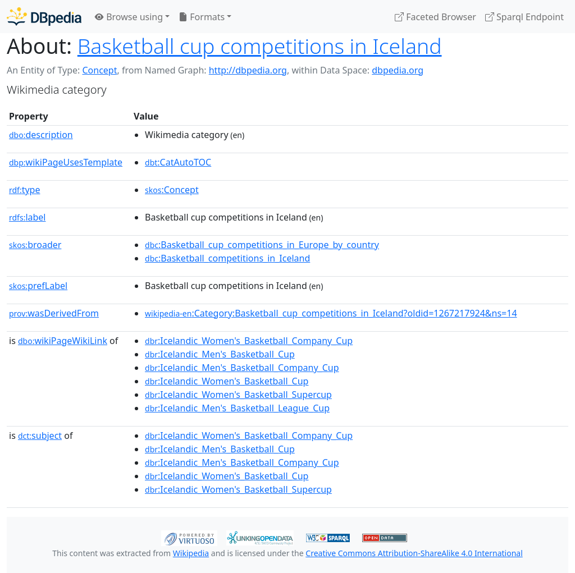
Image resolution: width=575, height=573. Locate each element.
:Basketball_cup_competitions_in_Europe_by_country (262, 245)
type (24, 190)
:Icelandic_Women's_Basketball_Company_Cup (249, 340)
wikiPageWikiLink (62, 340)
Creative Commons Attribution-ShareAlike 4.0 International (413, 553)
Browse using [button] (129, 17)
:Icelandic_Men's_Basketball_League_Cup (237, 408)
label (27, 217)
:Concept (172, 190)
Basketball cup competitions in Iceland (259, 45)
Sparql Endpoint (524, 17)
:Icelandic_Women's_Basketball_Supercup (238, 394)
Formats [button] (202, 17)
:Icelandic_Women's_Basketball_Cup (226, 381)
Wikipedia (191, 553)
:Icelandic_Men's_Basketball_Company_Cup (242, 367)
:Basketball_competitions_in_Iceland (227, 258)
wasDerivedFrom (54, 313)
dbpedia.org (397, 70)
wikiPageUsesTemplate (65, 162)
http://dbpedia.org (248, 70)
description (41, 135)
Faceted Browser (435, 17)
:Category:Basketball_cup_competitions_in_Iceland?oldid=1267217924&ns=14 (331, 313)
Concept (99, 70)
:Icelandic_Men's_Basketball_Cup (220, 354)
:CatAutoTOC (178, 162)
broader (35, 245)
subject (40, 435)
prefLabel (38, 285)
